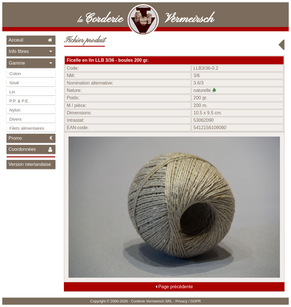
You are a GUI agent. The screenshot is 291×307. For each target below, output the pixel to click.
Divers (15, 119)
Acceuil (31, 40)
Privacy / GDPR (188, 301)
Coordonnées (31, 149)
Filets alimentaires (26, 128)
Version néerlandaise (30, 164)
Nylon (14, 110)
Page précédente (174, 286)
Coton (15, 73)
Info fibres (31, 51)
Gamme (31, 63)
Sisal (14, 82)
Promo (31, 138)
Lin (12, 91)
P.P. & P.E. (19, 100)
